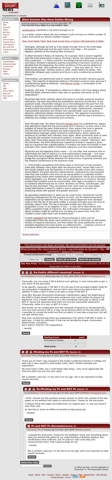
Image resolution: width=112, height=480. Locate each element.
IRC (4, 86)
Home (30, 475)
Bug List (6, 93)
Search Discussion (72, 251)
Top (102, 249)
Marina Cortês (72, 83)
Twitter (6, 84)
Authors (6, 32)
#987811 (79, 430)
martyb (33, 23)
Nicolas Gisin (72, 124)
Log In (5, 52)
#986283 (74, 356)
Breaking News (9, 64)
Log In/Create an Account (83, 249)
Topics (5, 30)
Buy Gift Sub (8, 47)
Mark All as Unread (89, 259)
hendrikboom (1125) (33, 276)
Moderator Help (29, 462)
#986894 (84, 393)
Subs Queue (8, 45)
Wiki (5, 89)
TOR (5, 98)
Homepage (94, 276)
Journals (6, 27)
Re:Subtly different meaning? (53, 272)
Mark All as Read (66, 259)
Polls (5, 37)
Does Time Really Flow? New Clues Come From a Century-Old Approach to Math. (63, 41)
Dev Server (8, 96)
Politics (6, 74)
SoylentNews (10, 8)
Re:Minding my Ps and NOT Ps (56, 389)
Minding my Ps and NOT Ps (51, 352)
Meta (5, 72)
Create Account (10, 50)
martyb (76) (29, 356)
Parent (26, 333)
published (38, 218)
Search (6, 35)
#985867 (84, 276)
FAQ (4, 25)
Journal (102, 276)
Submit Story (9, 42)
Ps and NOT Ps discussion (48, 426)
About (5, 23)
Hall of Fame (8, 40)
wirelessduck (28, 30)
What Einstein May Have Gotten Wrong (47, 19)
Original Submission (30, 234)
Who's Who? (8, 91)
